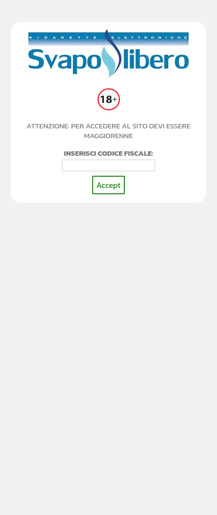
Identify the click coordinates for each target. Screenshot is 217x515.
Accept (108, 185)
